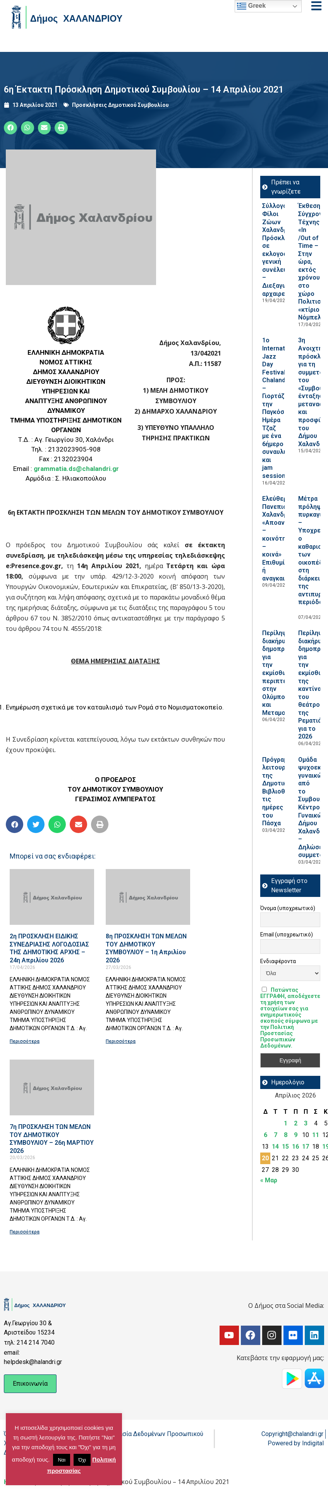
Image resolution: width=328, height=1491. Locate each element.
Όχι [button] (82, 1460)
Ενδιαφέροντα (278, 961)
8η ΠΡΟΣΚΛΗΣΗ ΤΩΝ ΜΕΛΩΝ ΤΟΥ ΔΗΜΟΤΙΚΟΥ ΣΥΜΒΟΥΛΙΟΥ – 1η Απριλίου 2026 (146, 948)
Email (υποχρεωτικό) (286, 934)
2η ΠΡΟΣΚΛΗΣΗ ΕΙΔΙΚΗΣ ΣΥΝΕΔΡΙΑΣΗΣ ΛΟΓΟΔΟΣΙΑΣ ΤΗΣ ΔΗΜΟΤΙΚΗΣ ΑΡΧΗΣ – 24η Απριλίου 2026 (49, 948)
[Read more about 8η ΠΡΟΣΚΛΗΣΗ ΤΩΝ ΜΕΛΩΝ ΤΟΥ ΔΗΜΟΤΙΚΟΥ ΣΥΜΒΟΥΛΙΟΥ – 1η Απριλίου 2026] (148, 897)
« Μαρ (268, 1180)
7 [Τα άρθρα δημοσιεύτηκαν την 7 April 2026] (275, 1135)
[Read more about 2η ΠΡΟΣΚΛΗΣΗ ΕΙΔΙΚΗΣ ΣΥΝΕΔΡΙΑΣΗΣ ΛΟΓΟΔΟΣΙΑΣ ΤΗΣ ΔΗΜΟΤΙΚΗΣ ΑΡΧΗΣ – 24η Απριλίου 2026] (52, 897)
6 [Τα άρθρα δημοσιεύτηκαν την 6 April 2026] (265, 1135)
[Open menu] (316, 6)
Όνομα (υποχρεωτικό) (287, 908)
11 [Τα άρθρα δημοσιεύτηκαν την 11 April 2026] (315, 1135)
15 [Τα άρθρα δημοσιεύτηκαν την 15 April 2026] (285, 1146)
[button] (10, 127)
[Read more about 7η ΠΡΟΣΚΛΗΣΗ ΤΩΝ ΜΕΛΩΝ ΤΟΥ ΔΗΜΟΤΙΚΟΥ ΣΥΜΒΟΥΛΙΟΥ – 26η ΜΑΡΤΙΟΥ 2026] (52, 1087)
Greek (251, 6)
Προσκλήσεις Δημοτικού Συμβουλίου (120, 105)
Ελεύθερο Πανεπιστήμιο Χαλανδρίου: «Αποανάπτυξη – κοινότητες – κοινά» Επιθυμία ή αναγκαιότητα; (284, 538)
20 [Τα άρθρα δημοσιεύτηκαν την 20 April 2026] (265, 1158)
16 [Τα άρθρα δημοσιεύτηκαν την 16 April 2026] (295, 1146)
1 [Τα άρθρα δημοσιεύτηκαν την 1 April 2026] (285, 1123)
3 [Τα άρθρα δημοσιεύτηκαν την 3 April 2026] (305, 1123)
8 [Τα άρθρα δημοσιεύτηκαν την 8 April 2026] (285, 1135)
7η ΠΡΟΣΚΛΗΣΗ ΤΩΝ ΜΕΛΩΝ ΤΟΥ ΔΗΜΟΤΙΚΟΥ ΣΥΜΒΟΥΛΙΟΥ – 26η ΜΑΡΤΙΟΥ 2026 (52, 1138)
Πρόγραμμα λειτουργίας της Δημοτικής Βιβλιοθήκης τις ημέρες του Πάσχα (280, 791)
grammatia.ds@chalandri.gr (76, 468)
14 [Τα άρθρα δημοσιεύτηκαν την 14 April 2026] (275, 1146)
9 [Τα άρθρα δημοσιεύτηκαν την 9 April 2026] (295, 1135)
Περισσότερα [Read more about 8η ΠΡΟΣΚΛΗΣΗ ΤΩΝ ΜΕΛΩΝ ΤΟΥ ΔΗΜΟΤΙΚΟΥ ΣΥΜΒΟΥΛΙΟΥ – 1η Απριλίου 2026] (121, 1041)
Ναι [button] (61, 1460)
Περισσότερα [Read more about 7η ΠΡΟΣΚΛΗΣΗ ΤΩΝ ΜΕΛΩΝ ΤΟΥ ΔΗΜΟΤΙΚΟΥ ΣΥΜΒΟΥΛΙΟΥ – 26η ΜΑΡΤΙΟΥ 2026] (24, 1232)
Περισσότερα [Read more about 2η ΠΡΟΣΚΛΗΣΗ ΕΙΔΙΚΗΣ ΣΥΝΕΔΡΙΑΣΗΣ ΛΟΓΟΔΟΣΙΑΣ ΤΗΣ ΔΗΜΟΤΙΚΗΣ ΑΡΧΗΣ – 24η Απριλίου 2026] (24, 1041)
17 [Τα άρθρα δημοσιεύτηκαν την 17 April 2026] (305, 1146)
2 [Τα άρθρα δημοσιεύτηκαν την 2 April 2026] (295, 1123)
